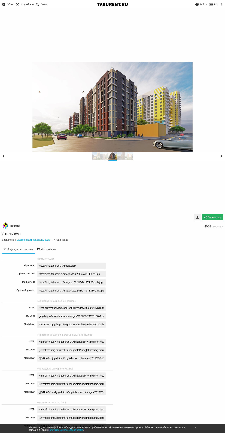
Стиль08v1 (11, 234)
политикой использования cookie (65, 430)
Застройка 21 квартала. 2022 (33, 239)
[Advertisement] (112, 35)
